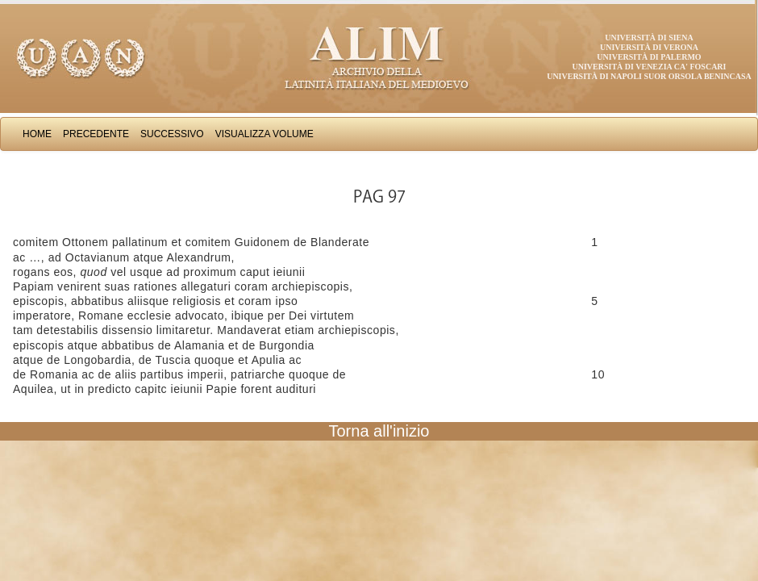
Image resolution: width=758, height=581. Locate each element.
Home (37, 134)
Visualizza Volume (264, 134)
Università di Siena (649, 37)
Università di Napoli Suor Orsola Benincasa (649, 76)
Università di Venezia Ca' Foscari (650, 66)
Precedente (96, 134)
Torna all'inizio (379, 431)
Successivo (172, 134)
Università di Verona (649, 47)
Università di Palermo (649, 56)
